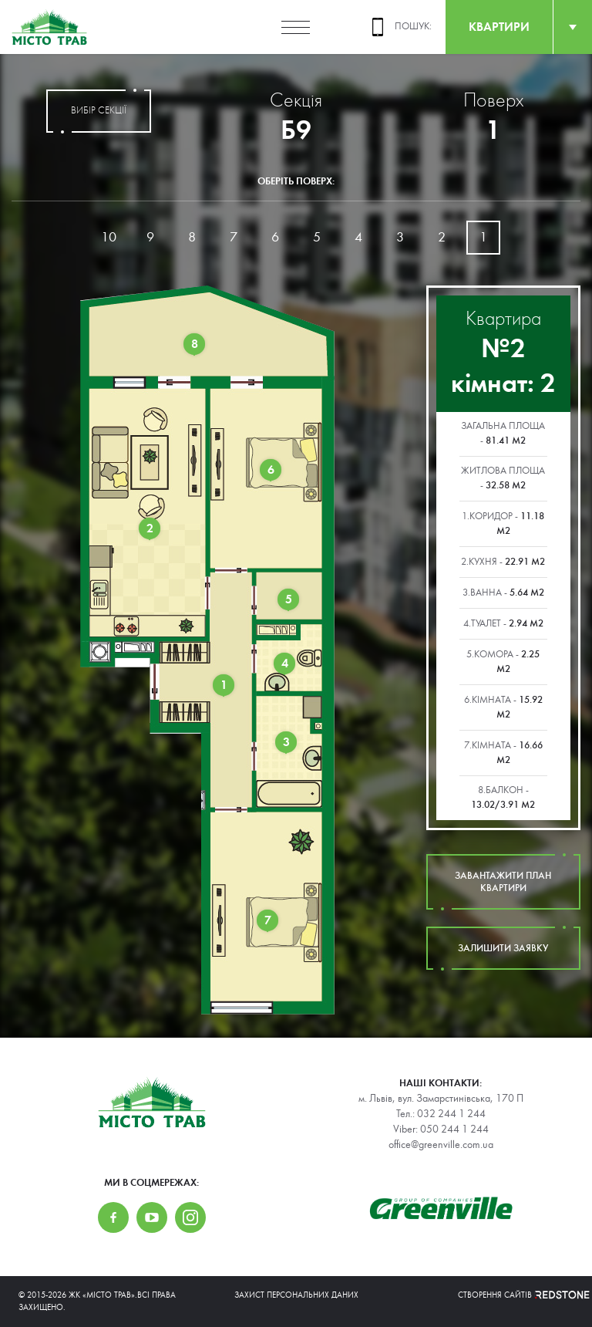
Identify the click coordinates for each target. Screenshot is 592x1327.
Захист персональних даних (296, 1295)
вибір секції (98, 111)
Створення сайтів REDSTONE (516, 1295)
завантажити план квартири (503, 881)
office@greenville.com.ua (440, 1145)
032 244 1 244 (451, 1114)
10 (108, 237)
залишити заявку (503, 948)
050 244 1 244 (454, 1129)
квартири (499, 26)
